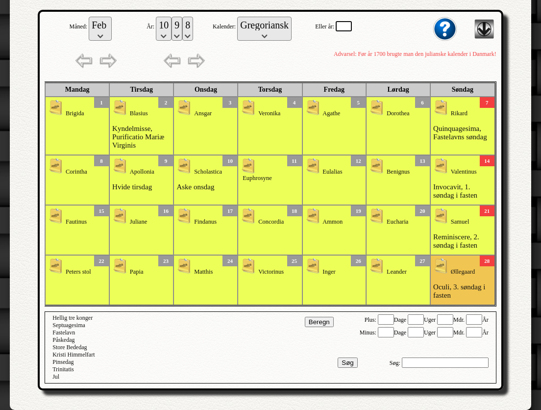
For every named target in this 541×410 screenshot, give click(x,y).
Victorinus (271, 271)
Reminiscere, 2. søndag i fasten (456, 241)
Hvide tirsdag (132, 187)
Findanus (205, 221)
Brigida (75, 113)
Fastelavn (63, 332)
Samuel (460, 221)
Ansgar (203, 113)
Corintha (76, 171)
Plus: (371, 319)
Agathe (331, 113)
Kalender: (225, 26)
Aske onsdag (195, 187)
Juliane (138, 221)
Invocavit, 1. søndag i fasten (455, 191)
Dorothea (398, 113)
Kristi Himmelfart (73, 354)
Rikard (459, 113)
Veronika (269, 113)
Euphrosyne (257, 178)
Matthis (203, 271)
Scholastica (208, 171)
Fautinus (76, 221)
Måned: (79, 26)
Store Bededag (69, 347)
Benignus (398, 171)
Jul (55, 376)
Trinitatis (63, 369)
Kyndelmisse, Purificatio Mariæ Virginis (138, 137)
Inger (328, 271)
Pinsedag (63, 362)
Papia (137, 271)
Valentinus (464, 171)
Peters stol (78, 271)
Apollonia (142, 171)
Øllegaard (463, 271)
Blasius (139, 113)
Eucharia (397, 221)
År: (151, 26)
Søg (347, 362)
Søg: (396, 362)
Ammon (332, 221)
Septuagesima (68, 325)
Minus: (369, 332)
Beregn (319, 322)
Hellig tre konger (72, 317)
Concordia (271, 221)
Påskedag (63, 339)
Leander (397, 271)
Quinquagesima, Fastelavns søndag (460, 133)
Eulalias (332, 171)
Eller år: (325, 26)
